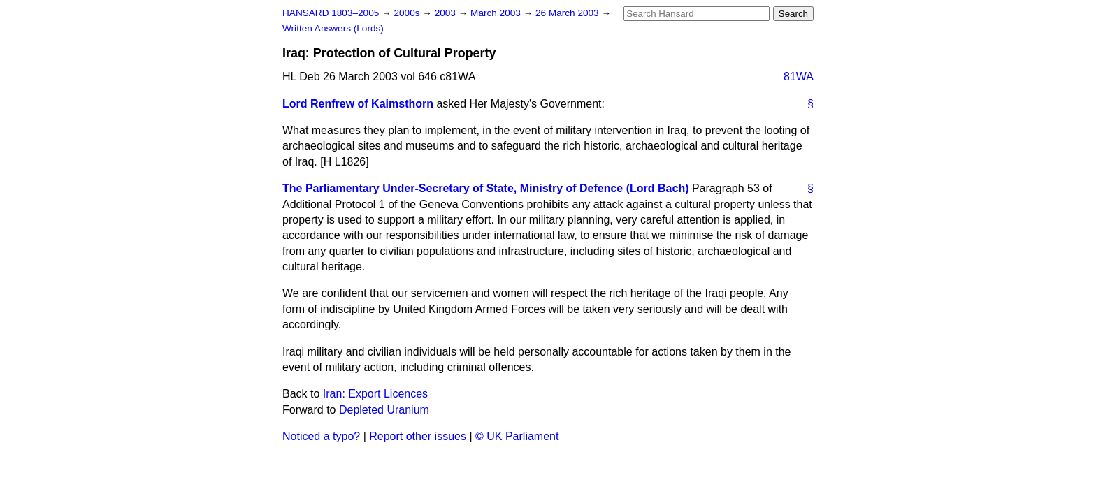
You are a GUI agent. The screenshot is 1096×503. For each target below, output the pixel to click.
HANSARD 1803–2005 (330, 13)
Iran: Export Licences (375, 394)
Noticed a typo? (321, 436)
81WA (799, 76)
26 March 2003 (568, 13)
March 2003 (497, 13)
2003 (447, 13)
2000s (408, 13)
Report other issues (417, 436)
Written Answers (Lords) (333, 28)
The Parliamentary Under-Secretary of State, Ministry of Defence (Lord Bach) (485, 188)
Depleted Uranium (384, 410)
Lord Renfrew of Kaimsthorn (357, 104)
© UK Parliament (516, 436)
